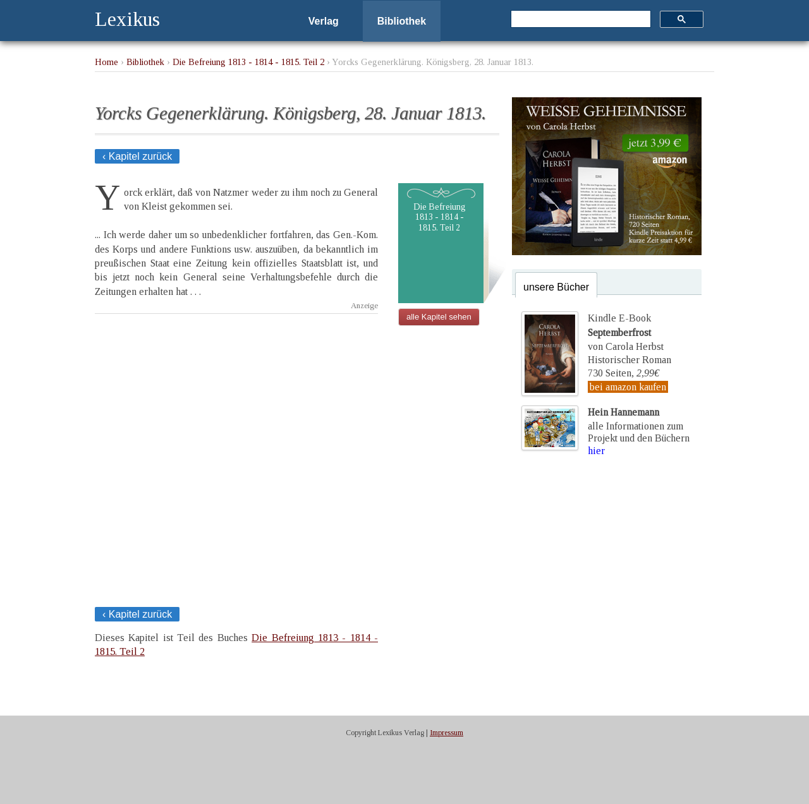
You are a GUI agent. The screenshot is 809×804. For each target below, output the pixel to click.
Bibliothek (401, 21)
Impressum (446, 732)
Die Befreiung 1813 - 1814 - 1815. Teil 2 (248, 62)
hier (596, 450)
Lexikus (127, 19)
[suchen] (579, 20)
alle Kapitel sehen (438, 316)
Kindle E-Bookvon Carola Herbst (626, 332)
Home (106, 62)
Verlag (323, 21)
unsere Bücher (556, 287)
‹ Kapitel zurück (137, 156)
